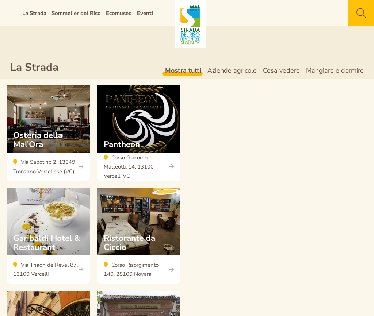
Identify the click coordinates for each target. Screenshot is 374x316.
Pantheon (139, 136)
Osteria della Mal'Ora (48, 136)
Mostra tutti (183, 70)
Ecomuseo (119, 13)
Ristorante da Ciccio (139, 239)
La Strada (34, 13)
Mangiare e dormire (335, 70)
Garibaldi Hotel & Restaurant (48, 239)
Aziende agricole (232, 70)
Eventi (145, 13)
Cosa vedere (281, 70)
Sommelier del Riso (76, 13)
